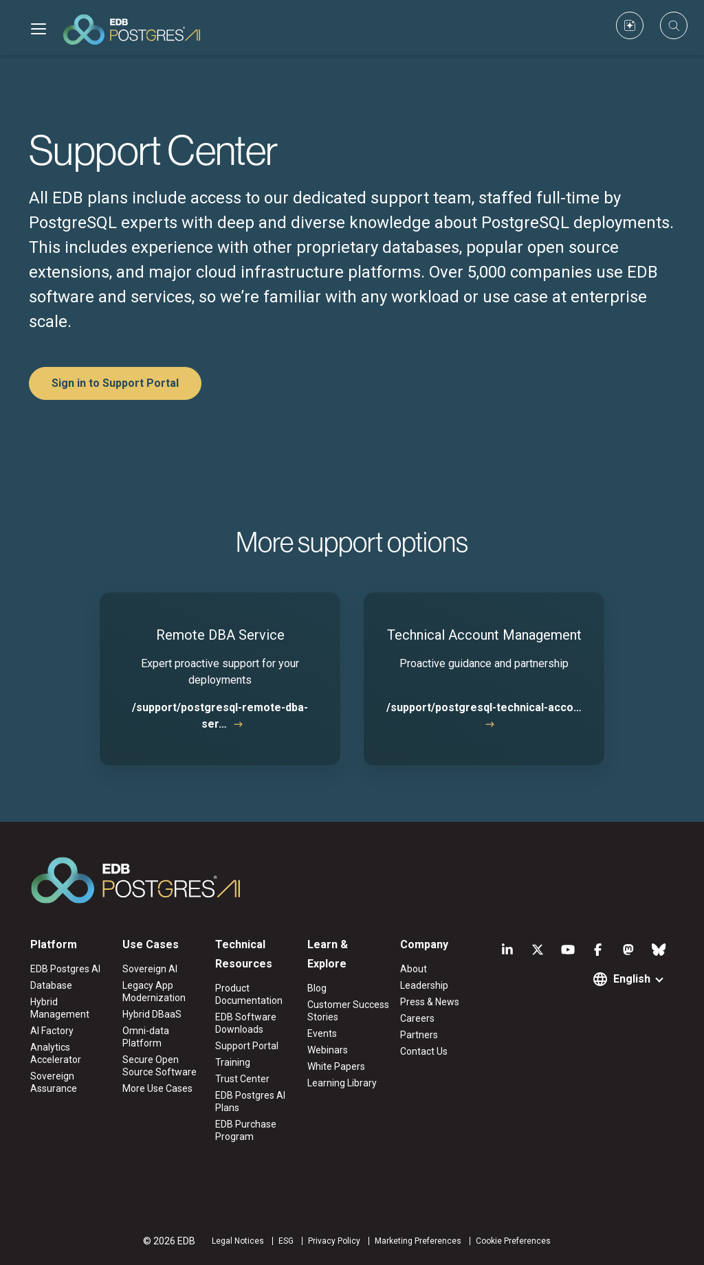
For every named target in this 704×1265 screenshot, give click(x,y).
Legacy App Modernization (154, 991)
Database (51, 985)
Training (232, 1062)
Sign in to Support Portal (115, 383)
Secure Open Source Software (159, 1065)
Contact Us (424, 1051)
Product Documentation (249, 994)
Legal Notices (238, 1241)
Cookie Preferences (513, 1241)
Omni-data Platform (145, 1037)
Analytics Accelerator (55, 1053)
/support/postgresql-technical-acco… (484, 707)
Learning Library (342, 1082)
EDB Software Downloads (245, 1023)
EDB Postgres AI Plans (250, 1101)
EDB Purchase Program (245, 1130)
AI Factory (52, 1030)
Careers (417, 1018)
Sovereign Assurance (53, 1082)
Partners (419, 1034)
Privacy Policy (334, 1241)
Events (322, 1033)
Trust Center (242, 1078)
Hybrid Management (59, 1008)
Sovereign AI (149, 968)
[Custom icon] (630, 25)
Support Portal (246, 1045)
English (631, 978)
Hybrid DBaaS (152, 1014)
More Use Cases (157, 1088)
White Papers (336, 1066)
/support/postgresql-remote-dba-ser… (220, 715)
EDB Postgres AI (65, 968)
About (413, 968)
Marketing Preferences (418, 1241)
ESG (286, 1241)
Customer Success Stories (348, 1010)
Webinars (327, 1049)
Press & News (429, 1001)
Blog (317, 988)
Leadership (424, 985)
